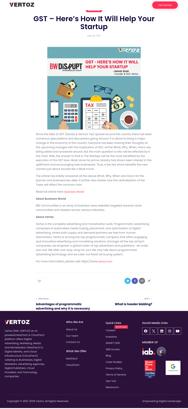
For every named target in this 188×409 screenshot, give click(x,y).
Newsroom (94, 10)
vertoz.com (105, 261)
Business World (75, 192)
